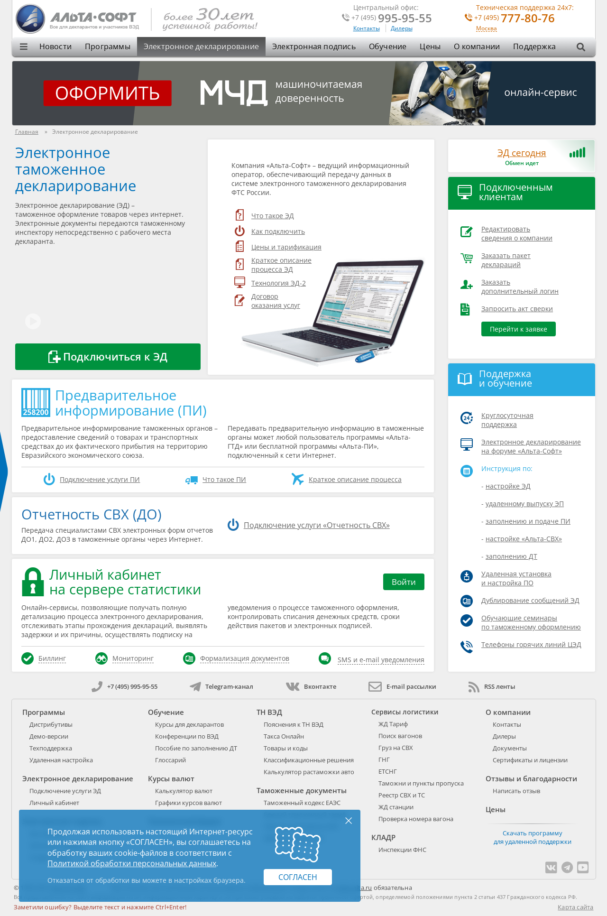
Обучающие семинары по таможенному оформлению (531, 622)
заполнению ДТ (511, 556)
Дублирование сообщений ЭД (530, 600)
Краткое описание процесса (355, 479)
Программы (107, 46)
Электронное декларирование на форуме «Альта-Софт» (531, 446)
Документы (510, 748)
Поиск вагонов (400, 735)
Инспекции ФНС (402, 849)
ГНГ (384, 759)
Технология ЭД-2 (278, 282)
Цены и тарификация (286, 246)
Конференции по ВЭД (187, 736)
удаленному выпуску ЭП (525, 503)
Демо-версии (48, 736)
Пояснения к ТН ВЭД (293, 724)
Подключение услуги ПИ (100, 479)
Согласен (297, 877)
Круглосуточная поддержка (507, 420)
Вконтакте (310, 686)
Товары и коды (286, 748)
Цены (430, 46)
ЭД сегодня (521, 153)
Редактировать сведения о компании (516, 233)
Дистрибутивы (51, 724)
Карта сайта (575, 907)
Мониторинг (133, 658)
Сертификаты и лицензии (530, 760)
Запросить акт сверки (517, 308)
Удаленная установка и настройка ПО (516, 578)
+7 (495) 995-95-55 (124, 686)
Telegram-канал (221, 686)
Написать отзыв (516, 790)
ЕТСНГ (387, 771)
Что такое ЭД (272, 215)
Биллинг (52, 658)
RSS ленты (492, 686)
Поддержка (534, 46)
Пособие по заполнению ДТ (196, 748)
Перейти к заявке (518, 328)
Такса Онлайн (284, 736)
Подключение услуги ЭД (65, 790)
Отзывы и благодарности (531, 778)
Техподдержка (50, 748)
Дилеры (402, 28)
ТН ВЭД (269, 712)
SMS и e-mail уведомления (381, 659)
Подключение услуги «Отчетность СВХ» (317, 525)
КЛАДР (383, 837)
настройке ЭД (508, 485)
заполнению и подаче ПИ (528, 521)
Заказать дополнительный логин (520, 287)
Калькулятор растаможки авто (309, 772)
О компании (477, 46)
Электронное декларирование (201, 46)
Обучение (388, 46)
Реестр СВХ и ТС (401, 795)
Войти (404, 581)
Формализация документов (244, 658)
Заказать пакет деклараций (506, 260)
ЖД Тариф (393, 724)
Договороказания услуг (275, 301)
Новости (55, 46)
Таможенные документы (302, 790)
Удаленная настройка (61, 760)
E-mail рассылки (402, 686)
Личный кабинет (54, 802)
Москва (486, 29)
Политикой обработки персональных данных (131, 863)
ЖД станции (396, 807)
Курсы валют (171, 778)
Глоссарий (170, 760)
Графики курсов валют (188, 802)
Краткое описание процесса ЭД (281, 265)
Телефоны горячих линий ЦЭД (531, 644)
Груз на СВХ (395, 747)
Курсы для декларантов (189, 724)
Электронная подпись (314, 46)
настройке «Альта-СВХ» (524, 538)
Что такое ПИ (224, 479)
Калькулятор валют (183, 790)
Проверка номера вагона (415, 818)
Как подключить (278, 231)
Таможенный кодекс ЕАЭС (302, 802)
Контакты (366, 28)
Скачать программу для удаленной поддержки (532, 837)
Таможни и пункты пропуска (421, 783)
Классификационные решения (309, 760)
